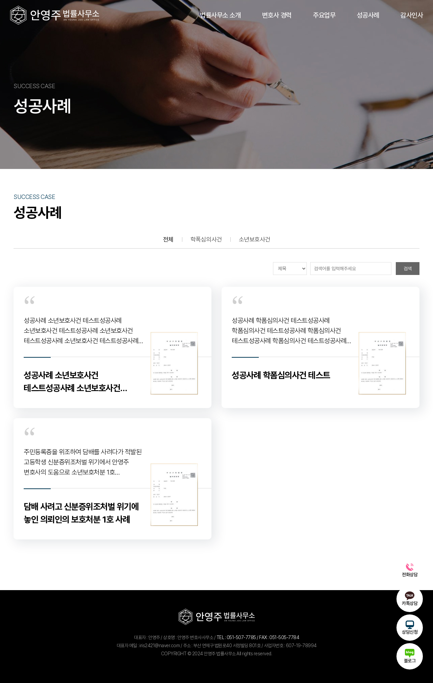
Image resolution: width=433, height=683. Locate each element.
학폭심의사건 (206, 239)
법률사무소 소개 (220, 15)
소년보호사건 (254, 239)
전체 (168, 239)
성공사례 (368, 15)
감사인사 (412, 15)
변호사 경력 (277, 15)
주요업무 (324, 15)
